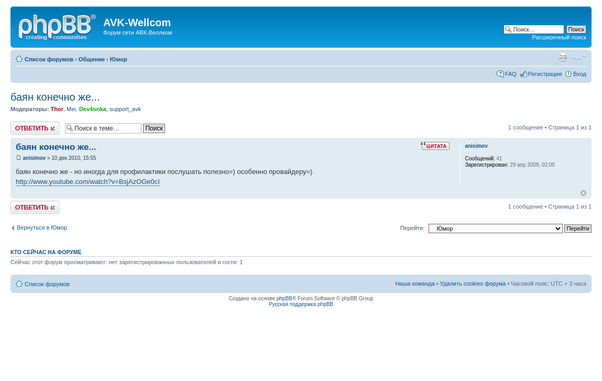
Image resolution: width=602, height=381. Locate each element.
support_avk (125, 109)
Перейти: (412, 228)
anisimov (34, 158)
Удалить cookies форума (473, 283)
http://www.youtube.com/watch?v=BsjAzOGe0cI (88, 182)
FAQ (511, 74)
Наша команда (414, 283)
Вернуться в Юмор (42, 227)
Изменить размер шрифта (578, 57)
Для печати (562, 57)
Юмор (118, 59)
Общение (92, 59)
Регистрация (545, 74)
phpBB (284, 298)
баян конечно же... (55, 97)
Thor (56, 109)
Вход (579, 74)
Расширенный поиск (559, 37)
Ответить (35, 128)
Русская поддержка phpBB (301, 304)
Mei (71, 109)
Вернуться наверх (583, 193)
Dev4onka (92, 109)
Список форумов (49, 59)
